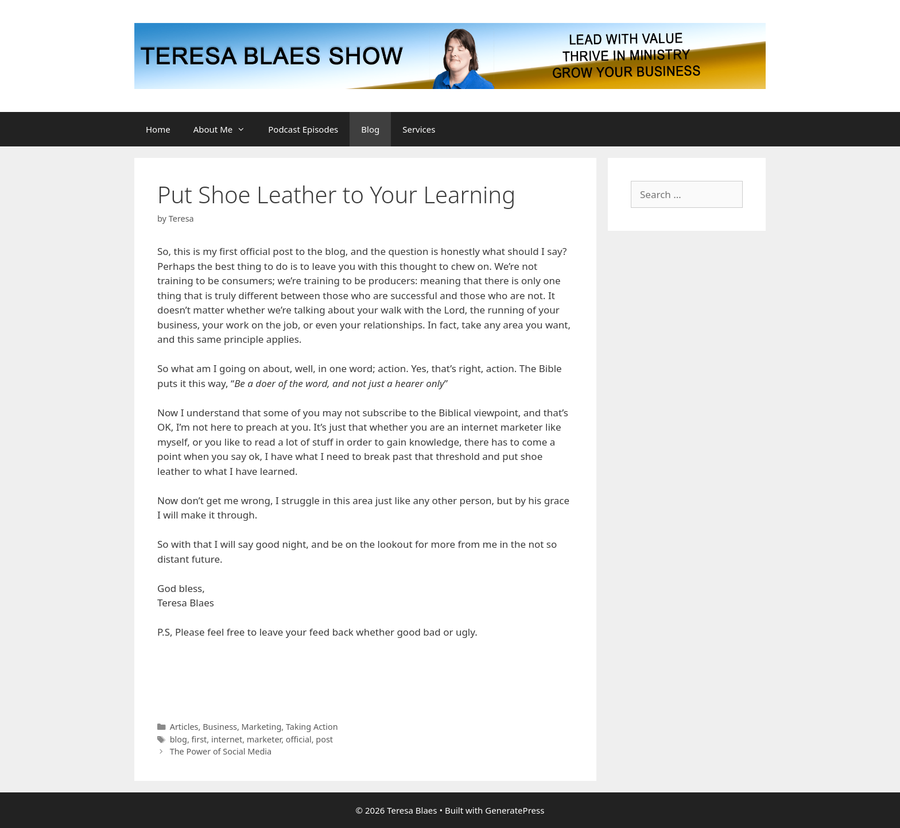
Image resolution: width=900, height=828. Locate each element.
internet (226, 739)
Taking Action (312, 726)
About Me (225, 129)
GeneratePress (514, 810)
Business (220, 726)
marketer (264, 739)
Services (418, 129)
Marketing (262, 726)
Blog (370, 129)
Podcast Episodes (303, 129)
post (324, 739)
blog (178, 739)
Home (158, 129)
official (299, 739)
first (199, 739)
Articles (184, 726)
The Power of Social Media (221, 751)
